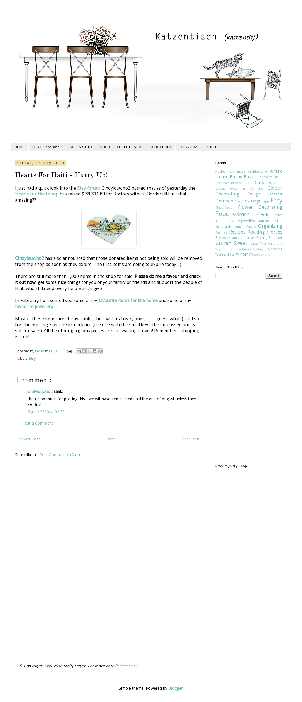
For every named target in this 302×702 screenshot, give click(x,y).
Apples (220, 171)
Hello (265, 214)
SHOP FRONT (160, 147)
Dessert (275, 194)
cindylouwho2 (40, 391)
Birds (278, 177)
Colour (275, 188)
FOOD (105, 147)
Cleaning (237, 188)
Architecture (257, 171)
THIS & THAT (189, 147)
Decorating (227, 193)
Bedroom (264, 177)
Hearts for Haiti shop (36, 194)
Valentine (275, 243)
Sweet (240, 243)
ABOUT (212, 147)
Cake (250, 182)
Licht (219, 226)
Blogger (175, 688)
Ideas (220, 220)
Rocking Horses (264, 231)
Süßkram (223, 243)
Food (222, 213)
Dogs (256, 201)
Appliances (237, 171)
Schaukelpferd (238, 237)
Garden (241, 214)
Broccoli (237, 183)
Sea (253, 237)
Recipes (237, 231)
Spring (261, 237)
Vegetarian (243, 249)
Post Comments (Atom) (61, 454)
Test (263, 243)
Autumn (221, 177)
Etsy (32, 358)
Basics (250, 176)
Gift (255, 215)
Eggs (266, 201)
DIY (246, 201)
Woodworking (259, 254)
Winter (242, 254)
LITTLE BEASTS (129, 147)
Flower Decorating (260, 207)
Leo (278, 220)
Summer (275, 237)
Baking (236, 176)
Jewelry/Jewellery (242, 220)
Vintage (259, 249)
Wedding (274, 249)
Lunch (239, 226)
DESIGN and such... (47, 147)
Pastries (221, 232)
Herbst (277, 215)
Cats (259, 182)
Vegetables (223, 249)
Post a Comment (37, 423)
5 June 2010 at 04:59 (46, 411)
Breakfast (222, 183)
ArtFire (276, 171)
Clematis (256, 188)
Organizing (270, 226)
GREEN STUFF (81, 147)
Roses (220, 237)
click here (128, 665)
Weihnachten (225, 254)
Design (253, 193)
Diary (238, 201)
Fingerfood (223, 207)
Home (110, 439)
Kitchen (265, 220)
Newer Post (29, 439)
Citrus (220, 188)
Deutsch (224, 200)
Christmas (274, 182)
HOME (20, 147)
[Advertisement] (237, 371)
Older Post (190, 439)
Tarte (253, 243)
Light (228, 226)
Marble (251, 226)
